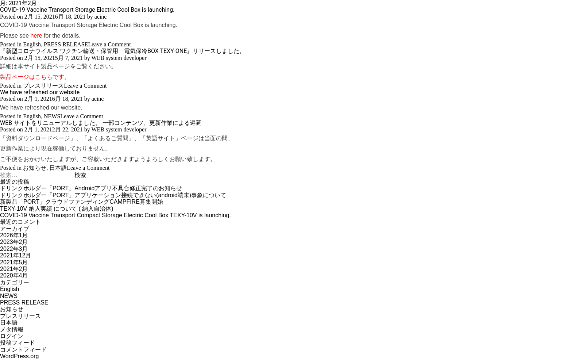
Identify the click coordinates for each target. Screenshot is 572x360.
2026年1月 (14, 235)
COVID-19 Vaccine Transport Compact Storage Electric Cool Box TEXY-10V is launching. (115, 215)
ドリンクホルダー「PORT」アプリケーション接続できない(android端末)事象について (113, 195)
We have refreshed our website (40, 92)
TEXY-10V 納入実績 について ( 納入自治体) (56, 209)
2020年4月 (14, 275)
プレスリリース (43, 86)
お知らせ (34, 168)
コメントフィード (23, 349)
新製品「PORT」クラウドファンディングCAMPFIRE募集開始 (81, 202)
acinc (100, 17)
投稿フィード (17, 343)
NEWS (52, 116)
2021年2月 (14, 269)
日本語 (58, 168)
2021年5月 (14, 262)
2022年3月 (14, 249)
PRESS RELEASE (66, 44)
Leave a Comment (109, 44)
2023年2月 (14, 242)
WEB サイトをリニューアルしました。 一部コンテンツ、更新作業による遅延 (101, 122)
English (32, 44)
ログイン (11, 336)
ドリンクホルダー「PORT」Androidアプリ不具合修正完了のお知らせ (91, 188)
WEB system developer (118, 58)
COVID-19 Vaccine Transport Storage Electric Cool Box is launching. (87, 9)
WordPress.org (19, 356)
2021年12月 (15, 255)
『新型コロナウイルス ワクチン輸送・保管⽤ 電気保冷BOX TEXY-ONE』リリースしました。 (122, 50)
